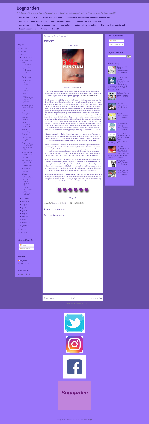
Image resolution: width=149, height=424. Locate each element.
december (25, 57)
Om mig (44, 29)
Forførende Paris (27, 177)
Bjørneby (120, 103)
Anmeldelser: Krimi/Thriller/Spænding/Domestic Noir (88, 17)
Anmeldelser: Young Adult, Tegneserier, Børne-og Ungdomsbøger (45, 21)
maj (23, 214)
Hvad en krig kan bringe (26, 131)
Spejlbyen (25, 171)
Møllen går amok (122, 171)
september (26, 202)
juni (23, 211)
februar (25, 223)
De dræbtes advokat (25, 114)
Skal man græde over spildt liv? (27, 107)
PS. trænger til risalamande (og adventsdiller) (27, 163)
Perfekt (119, 114)
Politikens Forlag (76, 87)
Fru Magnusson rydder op (122, 125)
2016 (22, 55)
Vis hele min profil (24, 263)
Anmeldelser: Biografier (52, 17)
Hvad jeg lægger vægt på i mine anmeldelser (78, 25)
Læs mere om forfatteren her (89, 96)
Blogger (89, 420)
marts (24, 220)
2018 (22, 49)
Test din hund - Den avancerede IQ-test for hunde (27, 80)
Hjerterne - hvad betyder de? (113, 25)
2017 (22, 52)
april (24, 217)
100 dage (24, 174)
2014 (22, 233)
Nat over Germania (26, 123)
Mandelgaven (26, 169)
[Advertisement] (72, 279)
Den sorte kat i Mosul (122, 68)
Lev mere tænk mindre (122, 78)
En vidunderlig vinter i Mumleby (26, 89)
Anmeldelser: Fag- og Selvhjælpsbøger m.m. (37, 25)
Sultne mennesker (26, 64)
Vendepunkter (26, 127)
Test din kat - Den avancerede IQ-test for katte (26, 70)
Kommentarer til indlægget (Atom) (77, 304)
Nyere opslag (49, 298)
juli (23, 208)
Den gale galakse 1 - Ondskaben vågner (26, 137)
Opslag (23, 245)
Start (73, 298)
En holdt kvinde (27, 155)
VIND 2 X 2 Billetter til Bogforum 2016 (26, 182)
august (24, 205)
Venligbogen (121, 160)
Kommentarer (25, 249)
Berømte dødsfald (25, 119)
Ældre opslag (96, 298)
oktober (24, 199)
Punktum (25, 158)
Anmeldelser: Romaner (28, 17)
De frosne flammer (123, 93)
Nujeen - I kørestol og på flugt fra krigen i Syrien (27, 99)
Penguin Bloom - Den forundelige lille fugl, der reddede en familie (123, 136)
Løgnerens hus (27, 152)
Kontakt (55, 29)
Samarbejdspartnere (27, 29)
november (25, 60)
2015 (22, 230)
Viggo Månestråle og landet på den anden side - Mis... (27, 145)
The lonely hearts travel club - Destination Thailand (27, 191)
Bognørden (28, 8)
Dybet (24, 93)
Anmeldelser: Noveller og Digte (89, 21)
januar (24, 226)
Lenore (24, 110)
